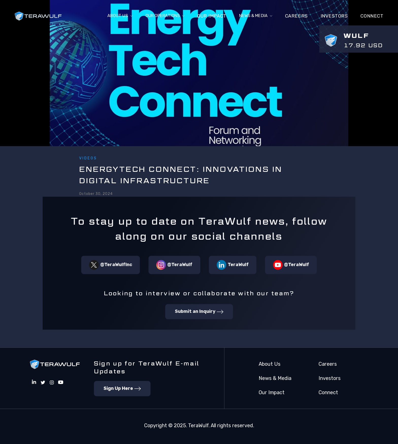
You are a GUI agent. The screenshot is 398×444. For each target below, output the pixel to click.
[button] (104, 16)
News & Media (275, 378)
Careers (296, 16)
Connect (328, 392)
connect (371, 16)
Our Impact (205, 16)
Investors (334, 16)
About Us (269, 364)
